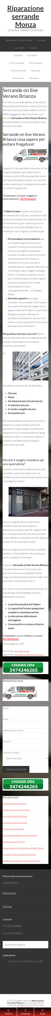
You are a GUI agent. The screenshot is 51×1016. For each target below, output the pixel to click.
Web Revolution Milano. (30, 1006)
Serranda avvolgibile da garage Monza (20, 835)
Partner (7, 906)
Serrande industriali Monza (15, 816)
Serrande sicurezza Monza (15, 822)
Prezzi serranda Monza (13, 829)
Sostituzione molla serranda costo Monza (22, 860)
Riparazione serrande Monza (25, 16)
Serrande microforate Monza (16, 809)
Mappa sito (9, 892)
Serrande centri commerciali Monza (19, 854)
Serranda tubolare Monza (14, 803)
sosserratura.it (10, 882)
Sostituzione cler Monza (14, 841)
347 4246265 (15, 925)
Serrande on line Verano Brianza (29, 654)
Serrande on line (21, 651)
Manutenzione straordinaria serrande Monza (23, 848)
